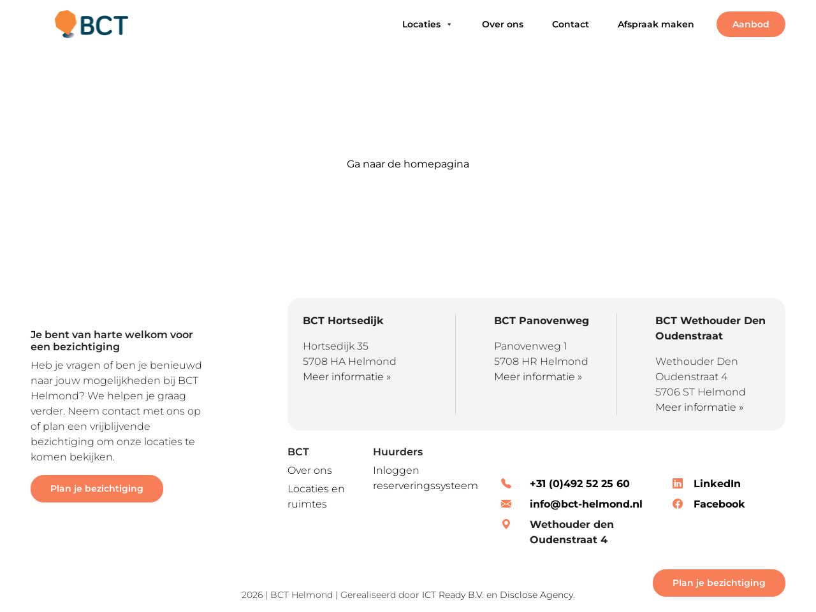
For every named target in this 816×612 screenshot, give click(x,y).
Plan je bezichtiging (96, 488)
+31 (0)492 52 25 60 (580, 484)
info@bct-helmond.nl (586, 504)
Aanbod (750, 24)
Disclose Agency (536, 595)
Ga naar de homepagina (408, 164)
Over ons (502, 24)
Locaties (427, 24)
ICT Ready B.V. (453, 595)
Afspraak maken (656, 24)
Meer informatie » (347, 377)
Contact (570, 24)
